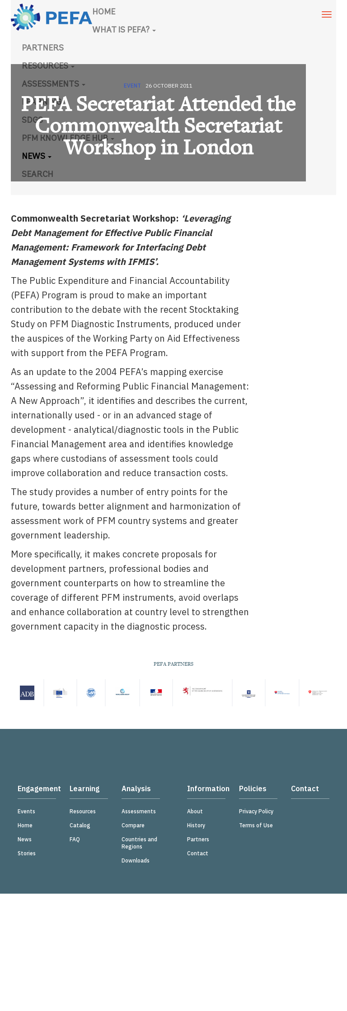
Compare (133, 825)
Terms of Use (256, 825)
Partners (43, 48)
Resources (83, 811)
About (195, 811)
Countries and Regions (139, 843)
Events (26, 811)
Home (103, 12)
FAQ (75, 839)
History (196, 825)
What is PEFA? (124, 30)
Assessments (139, 811)
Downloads (136, 860)
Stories (27, 853)
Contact (197, 853)
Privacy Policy (256, 811)
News (25, 839)
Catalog (80, 825)
